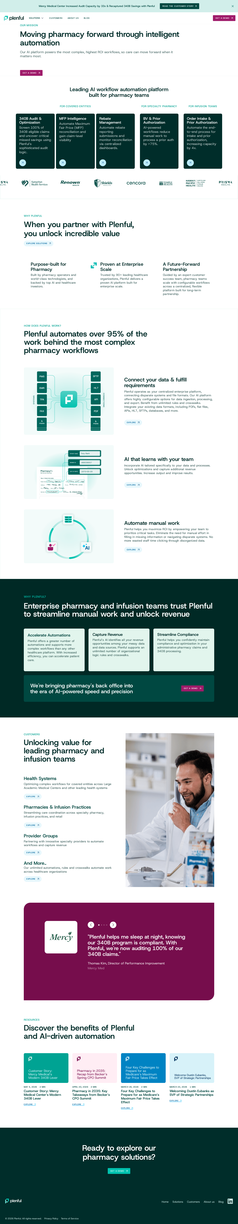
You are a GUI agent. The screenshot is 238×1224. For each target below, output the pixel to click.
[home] (14, 18)
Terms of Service (70, 1218)
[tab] (99, 925)
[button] (36, 18)
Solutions (34, 18)
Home (165, 1201)
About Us (73, 18)
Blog (87, 18)
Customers (55, 18)
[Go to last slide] (91, 925)
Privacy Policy (51, 1218)
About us (209, 1201)
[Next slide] (113, 925)
